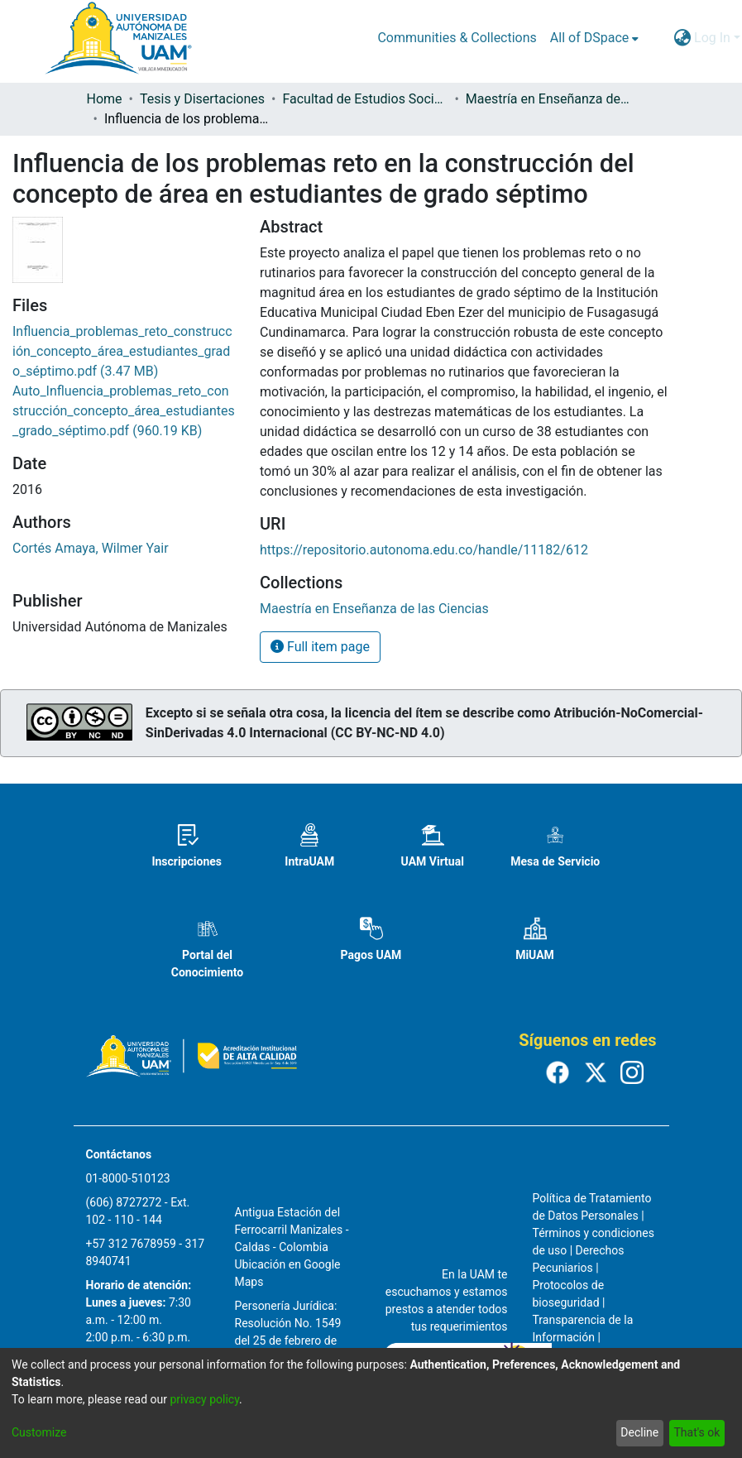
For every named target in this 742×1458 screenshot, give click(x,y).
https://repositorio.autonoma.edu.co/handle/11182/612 (424, 550)
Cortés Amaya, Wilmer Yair (90, 548)
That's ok (696, 1432)
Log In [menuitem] (712, 38)
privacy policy (204, 1399)
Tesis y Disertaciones (202, 99)
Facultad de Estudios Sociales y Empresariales (365, 99)
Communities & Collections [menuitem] (456, 38)
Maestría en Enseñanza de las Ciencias (548, 99)
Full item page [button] (320, 647)
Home (104, 99)
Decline (639, 1432)
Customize (39, 1432)
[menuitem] (594, 38)
